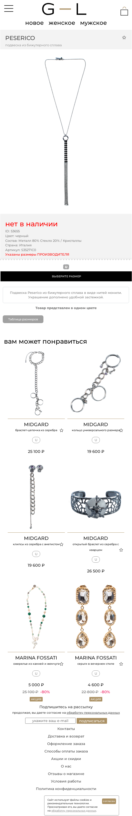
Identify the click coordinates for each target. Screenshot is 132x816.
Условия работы (66, 781)
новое (34, 22)
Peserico (20, 38)
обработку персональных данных (93, 712)
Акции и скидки (66, 758)
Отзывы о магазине (66, 773)
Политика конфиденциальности (66, 788)
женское (62, 22)
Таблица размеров (23, 319)
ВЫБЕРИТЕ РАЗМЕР (66, 276)
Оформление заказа (66, 743)
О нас (66, 766)
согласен (109, 801)
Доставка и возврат (66, 736)
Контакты (66, 728)
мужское (93, 22)
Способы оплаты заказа (66, 751)
